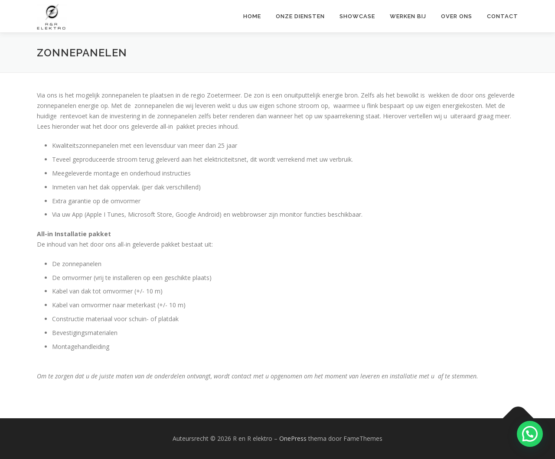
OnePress (293, 438)
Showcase (357, 16)
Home (252, 16)
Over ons (456, 16)
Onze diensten (300, 16)
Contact (502, 16)
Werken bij (408, 16)
